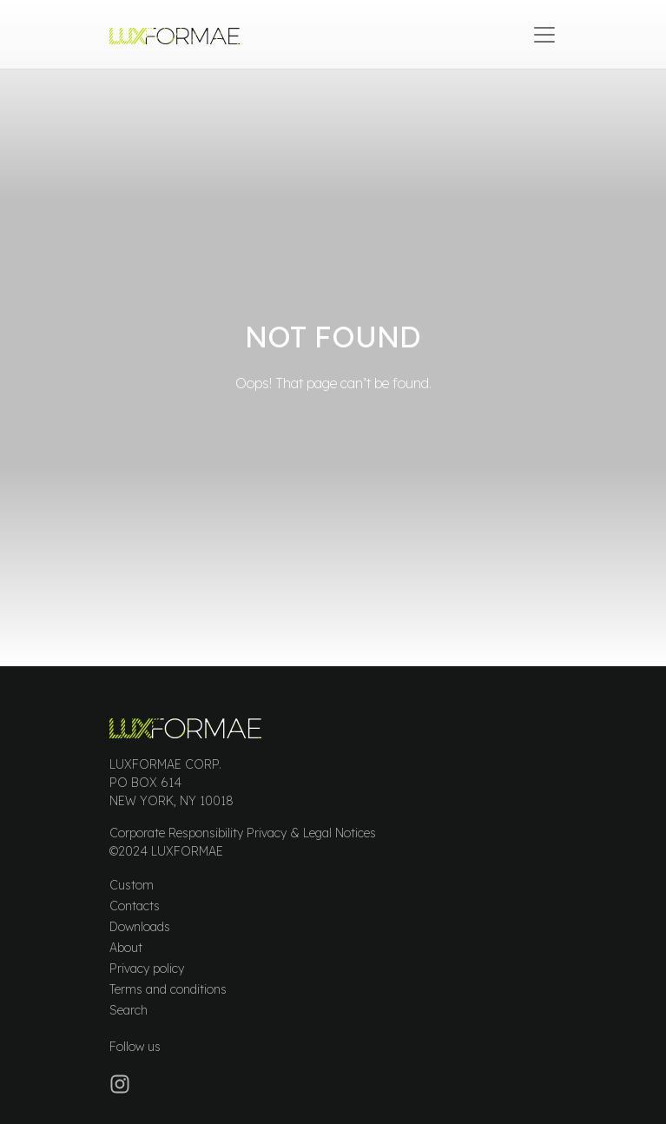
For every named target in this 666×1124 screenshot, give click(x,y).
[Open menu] (544, 35)
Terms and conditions (168, 989)
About (125, 947)
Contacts (134, 906)
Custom (131, 885)
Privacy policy (146, 968)
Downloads (139, 927)
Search (128, 1010)
